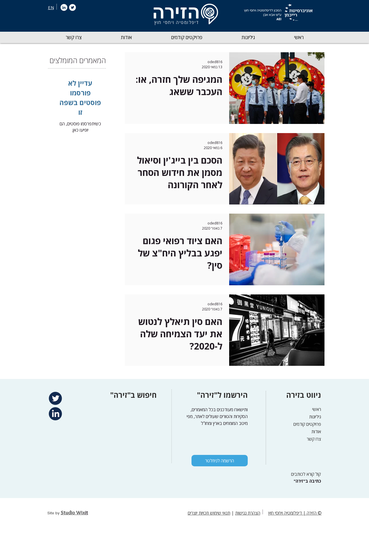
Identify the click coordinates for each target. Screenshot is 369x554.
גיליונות (315, 417)
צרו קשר (314, 439)
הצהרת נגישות (247, 513)
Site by (54, 513)
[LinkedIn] (64, 7)
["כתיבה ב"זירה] (306, 481)
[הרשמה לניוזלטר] (219, 460)
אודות (316, 431)
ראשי (316, 409)
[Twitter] (72, 7)
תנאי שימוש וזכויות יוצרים (209, 513)
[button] (248, 37)
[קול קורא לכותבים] (304, 474)
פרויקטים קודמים (307, 424)
